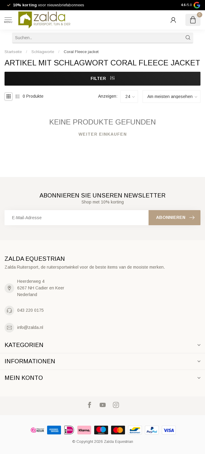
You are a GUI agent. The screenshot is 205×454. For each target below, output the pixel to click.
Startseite (13, 51)
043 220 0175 (30, 310)
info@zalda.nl (30, 327)
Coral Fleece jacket (81, 51)
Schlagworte (42, 51)
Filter (102, 78)
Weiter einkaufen (102, 134)
